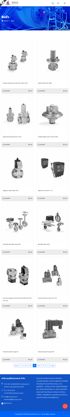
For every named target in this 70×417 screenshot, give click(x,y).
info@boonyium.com (10, 397)
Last (52, 365)
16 (39, 365)
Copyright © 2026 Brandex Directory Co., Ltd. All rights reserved (35, 414)
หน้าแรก (4, 21)
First (16, 365)
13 (25, 365)
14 (30, 365)
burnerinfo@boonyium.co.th (13, 399)
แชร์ (30, 91)
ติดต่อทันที (6, 91)
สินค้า (12, 21)
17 (43, 365)
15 (34, 365)
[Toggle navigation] (64, 3)
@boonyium (8, 403)
